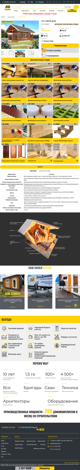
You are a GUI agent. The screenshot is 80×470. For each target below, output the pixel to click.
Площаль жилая (45, 33)
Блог (2, 457)
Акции (16, 10)
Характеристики (44, 171)
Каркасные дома (30, 441)
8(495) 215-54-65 (8, 427)
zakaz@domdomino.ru (55, 443)
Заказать (40, 167)
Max (32, 2)
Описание (33, 171)
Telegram (41, 2)
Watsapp (22, 2)
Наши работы (25, 10)
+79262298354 (25, 427)
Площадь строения (64, 28)
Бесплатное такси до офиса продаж (66, 24)
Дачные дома (41, 441)
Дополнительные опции (40, 60)
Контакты (61, 10)
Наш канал (40, 268)
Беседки (43, 444)
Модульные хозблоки (39, 448)
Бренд (42, 28)
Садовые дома (19, 444)
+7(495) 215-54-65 (9, 2)
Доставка (42, 10)
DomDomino (45, 30)
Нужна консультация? (72, 10)
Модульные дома (19, 441)
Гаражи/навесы (19, 448)
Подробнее (13, 307)
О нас (34, 10)
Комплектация (61, 46)
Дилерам (51, 10)
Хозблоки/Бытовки (32, 444)
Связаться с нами (6, 454)
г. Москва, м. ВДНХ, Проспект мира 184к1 (61, 440)
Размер (61, 33)
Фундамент (43, 38)
